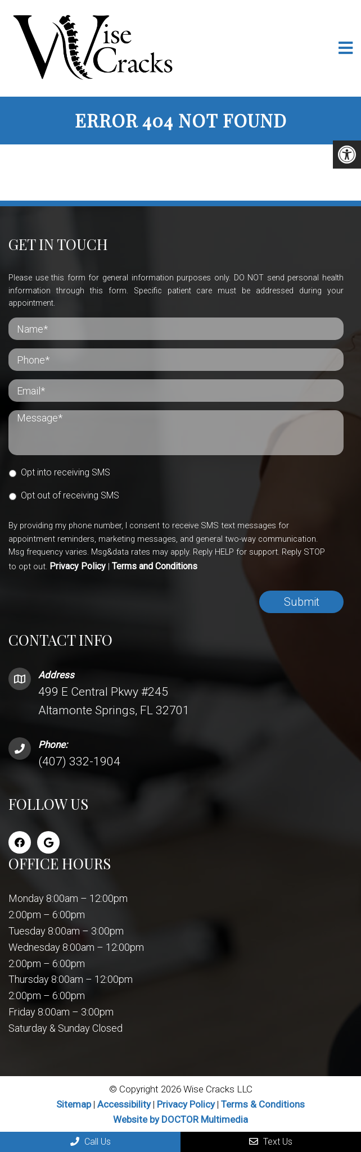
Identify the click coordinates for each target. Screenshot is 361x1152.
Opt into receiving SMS (65, 472)
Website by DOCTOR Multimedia (180, 1119)
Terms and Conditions (154, 566)
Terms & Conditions (263, 1104)
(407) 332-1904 (79, 761)
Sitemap (73, 1104)
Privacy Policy (77, 566)
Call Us (90, 1141)
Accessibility (124, 1104)
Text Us (270, 1141)
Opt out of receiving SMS (70, 495)
